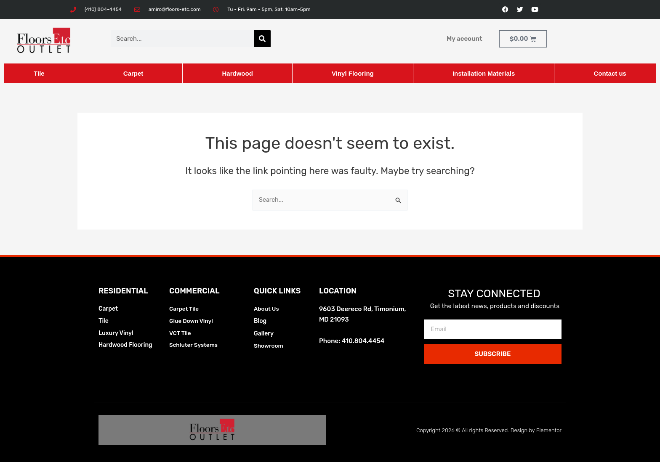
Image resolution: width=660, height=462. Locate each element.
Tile (39, 73)
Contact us (609, 73)
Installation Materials (483, 73)
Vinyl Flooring (353, 73)
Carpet (133, 73)
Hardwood (237, 73)
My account (464, 38)
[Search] (262, 38)
